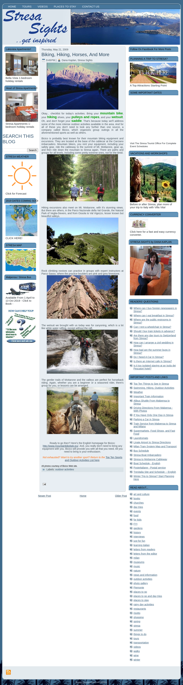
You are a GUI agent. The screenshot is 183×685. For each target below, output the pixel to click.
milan (136, 557)
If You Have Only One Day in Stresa (153, 415)
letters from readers (144, 549)
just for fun (139, 540)
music (136, 566)
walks (136, 651)
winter (136, 659)
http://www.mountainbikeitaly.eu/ (60, 445)
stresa (136, 625)
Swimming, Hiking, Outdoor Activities (153, 387)
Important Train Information (148, 396)
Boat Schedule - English (146, 463)
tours (136, 638)
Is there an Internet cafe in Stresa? (152, 361)
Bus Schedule (141, 450)
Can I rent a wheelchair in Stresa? (152, 326)
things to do (139, 634)
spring (136, 621)
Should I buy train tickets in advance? (154, 331)
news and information (145, 574)
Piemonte (138, 587)
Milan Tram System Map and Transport (155, 446)
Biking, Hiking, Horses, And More (75, 54)
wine (136, 655)
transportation (141, 642)
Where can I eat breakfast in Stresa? (153, 315)
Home (83, 495)
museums (138, 562)
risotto (136, 613)
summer (138, 630)
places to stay (141, 600)
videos (137, 646)
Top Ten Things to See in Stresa (151, 383)
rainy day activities (143, 604)
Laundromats (140, 438)
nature (137, 570)
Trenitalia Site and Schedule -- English (154, 472)
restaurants (139, 608)
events (137, 511)
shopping (138, 617)
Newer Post (44, 495)
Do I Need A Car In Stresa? (148, 357)
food (135, 515)
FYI (135, 524)
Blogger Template (83, 682)
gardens (138, 528)
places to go (140, 591)
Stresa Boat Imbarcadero (147, 455)
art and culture (141, 494)
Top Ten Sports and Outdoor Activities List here (93, 459)
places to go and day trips (147, 596)
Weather (138, 392)
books (136, 498)
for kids (137, 519)
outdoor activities (64, 469)
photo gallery (140, 583)
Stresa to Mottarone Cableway (150, 459)
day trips (138, 507)
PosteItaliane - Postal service (149, 467)
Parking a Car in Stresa (146, 419)
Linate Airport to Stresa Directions (152, 442)
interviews (139, 536)
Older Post (121, 495)
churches (138, 502)
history (137, 532)
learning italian (141, 545)
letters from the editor (145, 553)
